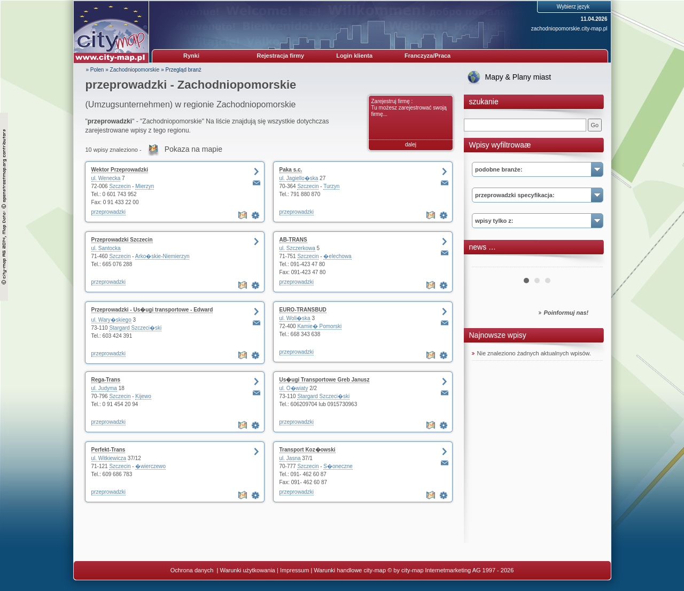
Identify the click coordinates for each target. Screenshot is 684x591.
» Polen (95, 70)
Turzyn (331, 186)
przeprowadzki (108, 212)
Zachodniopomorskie (135, 70)
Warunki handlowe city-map (350, 570)
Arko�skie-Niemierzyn (162, 256)
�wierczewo (150, 466)
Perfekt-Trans (108, 450)
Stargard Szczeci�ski (135, 328)
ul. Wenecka (106, 178)
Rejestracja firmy (281, 55)
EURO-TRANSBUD (303, 310)
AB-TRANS (293, 240)
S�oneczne (337, 466)
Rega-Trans (105, 380)
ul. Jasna (290, 458)
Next (588, 262)
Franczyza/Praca (427, 55)
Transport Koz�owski (307, 450)
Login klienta (354, 55)
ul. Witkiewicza (109, 458)
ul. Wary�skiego (111, 320)
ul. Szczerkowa (297, 248)
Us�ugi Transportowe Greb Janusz (324, 380)
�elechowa (337, 256)
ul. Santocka (106, 248)
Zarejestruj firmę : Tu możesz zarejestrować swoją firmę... (409, 107)
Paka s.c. (290, 170)
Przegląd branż (183, 70)
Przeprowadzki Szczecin (122, 240)
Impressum (294, 570)
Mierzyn (144, 186)
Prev (485, 262)
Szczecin (119, 186)
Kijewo (143, 396)
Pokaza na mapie (193, 149)
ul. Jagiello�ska (298, 178)
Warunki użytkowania (247, 570)
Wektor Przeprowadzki (120, 170)
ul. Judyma (104, 388)
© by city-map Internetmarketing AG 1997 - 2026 (450, 570)
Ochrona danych (192, 570)
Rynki (191, 55)
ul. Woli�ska (294, 318)
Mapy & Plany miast (518, 77)
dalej (410, 144)
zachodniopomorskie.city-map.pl (569, 29)
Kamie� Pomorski (319, 326)
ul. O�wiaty (293, 388)
